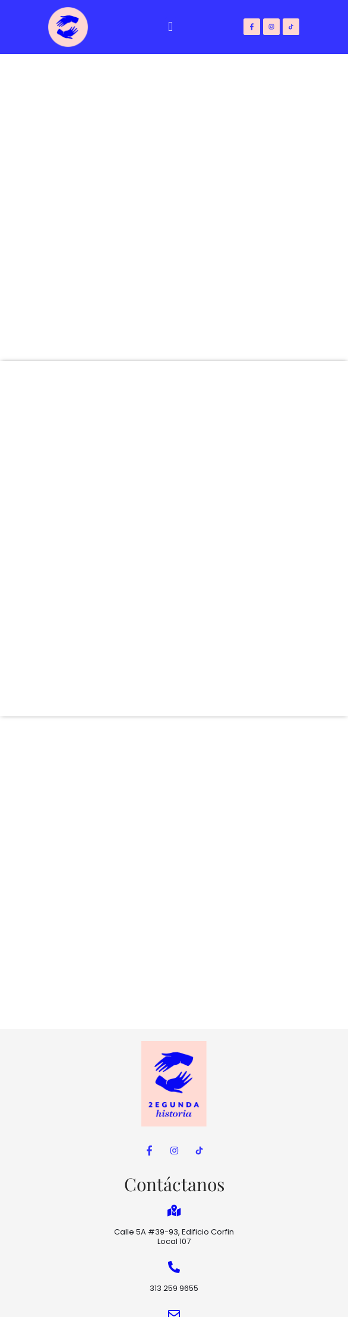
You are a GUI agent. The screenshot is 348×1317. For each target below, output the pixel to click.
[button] (170, 27)
